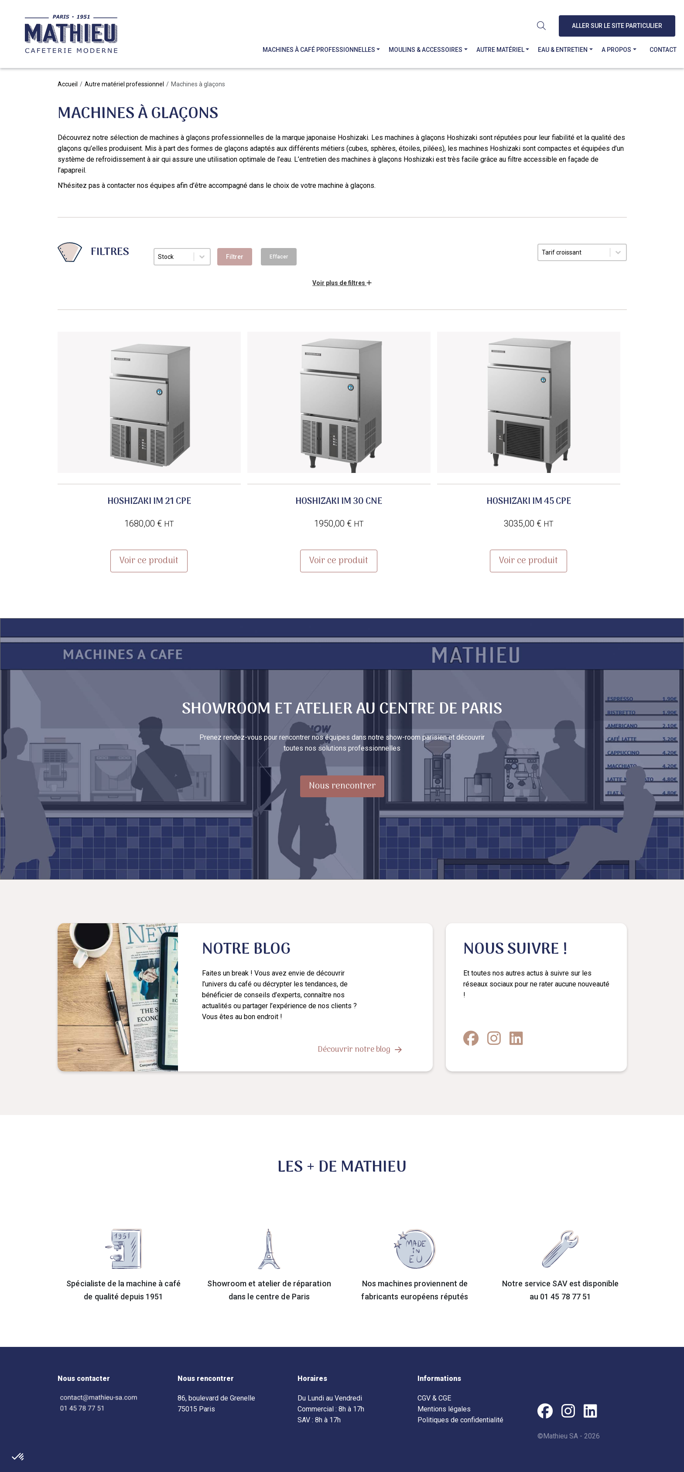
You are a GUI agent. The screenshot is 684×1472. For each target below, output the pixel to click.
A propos (617, 49)
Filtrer (234, 256)
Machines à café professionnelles (319, 49)
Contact (663, 49)
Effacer (279, 257)
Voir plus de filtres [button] (342, 282)
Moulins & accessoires (427, 49)
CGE (444, 1398)
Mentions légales (444, 1409)
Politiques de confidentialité (460, 1420)
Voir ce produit (149, 561)
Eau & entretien (564, 49)
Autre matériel (501, 49)
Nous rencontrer (342, 786)
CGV (424, 1398)
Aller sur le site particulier (618, 25)
